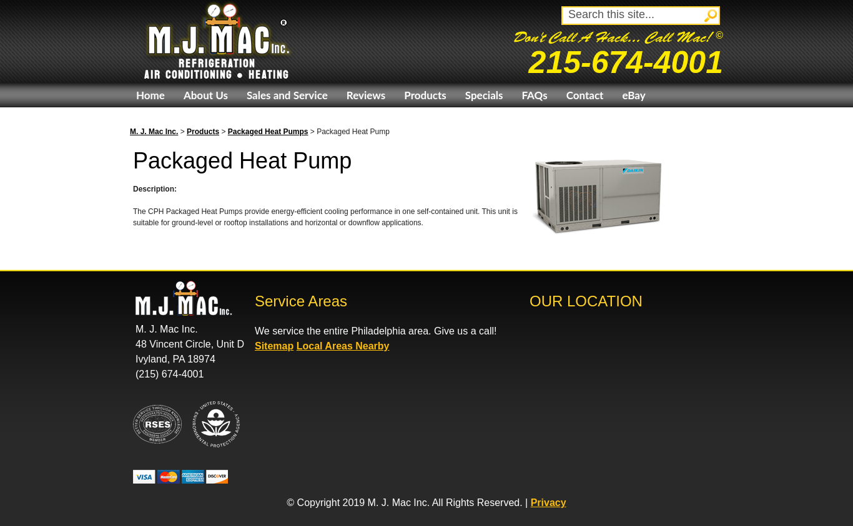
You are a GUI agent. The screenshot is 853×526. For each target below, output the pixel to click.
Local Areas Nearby (343, 346)
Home (150, 95)
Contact (585, 95)
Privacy (548, 502)
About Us (206, 95)
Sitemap (274, 346)
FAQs (534, 95)
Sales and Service (287, 95)
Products (425, 95)
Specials (484, 95)
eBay (633, 95)
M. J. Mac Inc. (154, 131)
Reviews (366, 95)
